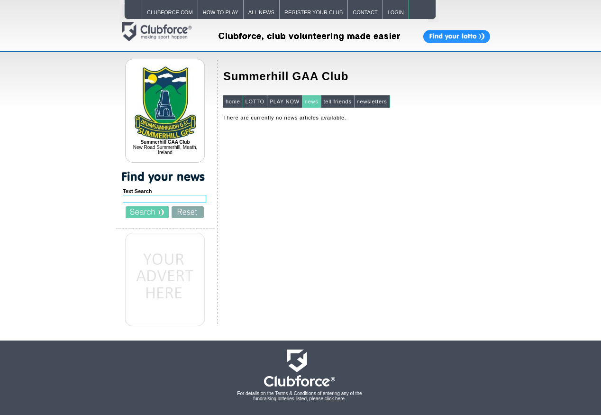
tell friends (338, 101)
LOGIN (396, 12)
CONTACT (365, 12)
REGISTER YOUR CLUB (313, 12)
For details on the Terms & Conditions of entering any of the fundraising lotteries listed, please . (299, 396)
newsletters (372, 101)
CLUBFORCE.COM (170, 12)
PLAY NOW (285, 101)
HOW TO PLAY (220, 12)
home (233, 101)
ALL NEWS (261, 12)
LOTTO (255, 101)
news (312, 101)
